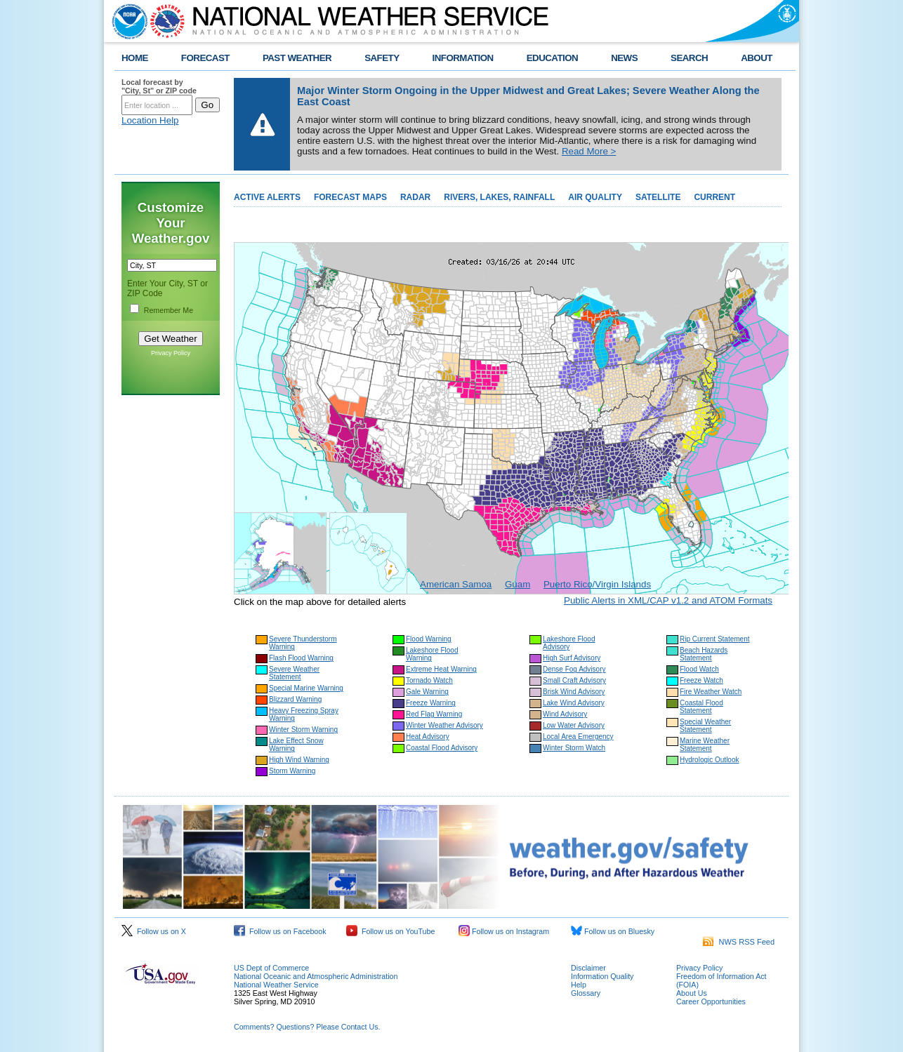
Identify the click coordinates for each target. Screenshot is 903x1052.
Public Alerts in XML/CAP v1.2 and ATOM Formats (668, 600)
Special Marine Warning (306, 688)
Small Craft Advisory (574, 680)
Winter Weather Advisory (444, 725)
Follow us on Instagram (504, 931)
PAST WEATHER (297, 58)
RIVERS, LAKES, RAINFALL (499, 197)
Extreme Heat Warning (441, 669)
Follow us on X (153, 931)
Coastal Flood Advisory (441, 748)
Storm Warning (292, 771)
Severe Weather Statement (294, 673)
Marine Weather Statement (705, 744)
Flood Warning (429, 639)
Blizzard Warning (295, 699)
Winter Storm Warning (303, 729)
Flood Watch (699, 669)
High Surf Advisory (571, 658)
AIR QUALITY (595, 197)
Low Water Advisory (574, 725)
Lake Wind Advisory (574, 703)
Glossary (585, 993)
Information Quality (602, 976)
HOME (134, 58)
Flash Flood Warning (301, 658)
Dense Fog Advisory (574, 669)
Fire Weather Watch (710, 691)
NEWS (624, 58)
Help (578, 984)
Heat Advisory (427, 736)
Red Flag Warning (434, 714)
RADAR (415, 197)
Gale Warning (427, 691)
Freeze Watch (701, 680)
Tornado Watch (429, 680)
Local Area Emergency (578, 736)
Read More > (589, 151)
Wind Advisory (565, 714)
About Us (691, 993)
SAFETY (381, 58)
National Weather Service (276, 984)
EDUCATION (552, 58)
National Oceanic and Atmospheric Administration (315, 976)
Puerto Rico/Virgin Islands (597, 584)
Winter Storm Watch (574, 748)
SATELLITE (657, 197)
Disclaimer (588, 968)
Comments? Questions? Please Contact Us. (307, 1027)
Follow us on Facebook (280, 931)
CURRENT (714, 197)
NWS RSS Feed (739, 942)
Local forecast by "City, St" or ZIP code (159, 86)
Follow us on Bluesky (612, 931)
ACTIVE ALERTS (267, 197)
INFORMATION (463, 58)
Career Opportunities (711, 1001)
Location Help (150, 120)
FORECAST (205, 58)
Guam (517, 584)
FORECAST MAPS (350, 197)
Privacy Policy (170, 353)
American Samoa (456, 584)
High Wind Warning (299, 760)
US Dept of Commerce (271, 968)
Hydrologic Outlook (709, 760)
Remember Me (168, 310)
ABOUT (756, 58)
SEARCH (689, 58)
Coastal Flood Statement (701, 706)
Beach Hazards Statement (703, 654)
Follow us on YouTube (390, 931)
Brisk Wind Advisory (574, 691)
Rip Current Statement (715, 639)
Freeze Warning (431, 703)
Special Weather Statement (705, 725)
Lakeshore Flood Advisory (569, 643)
